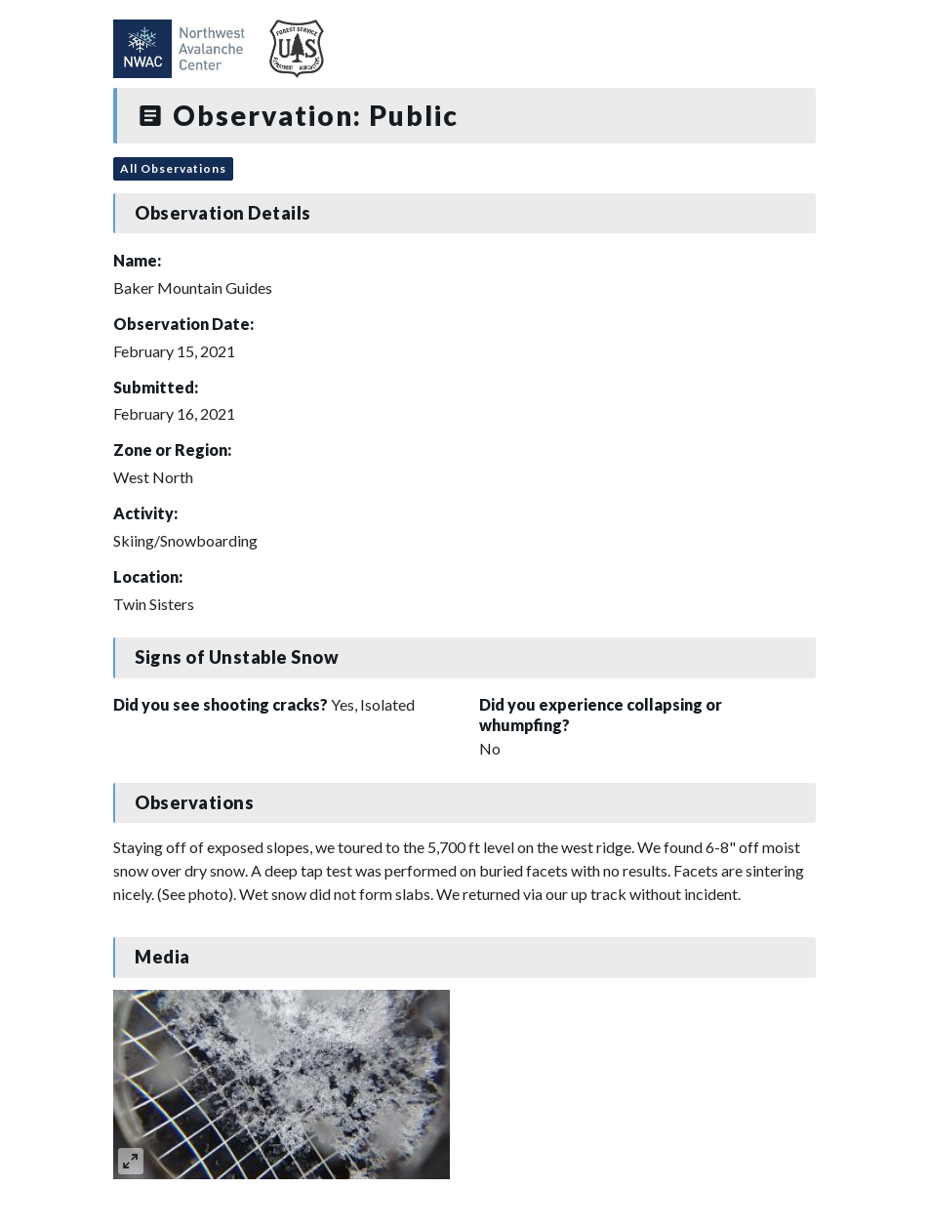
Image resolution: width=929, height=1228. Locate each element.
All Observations (173, 168)
